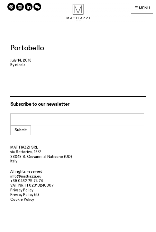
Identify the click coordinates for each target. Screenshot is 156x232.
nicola (20, 65)
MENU (144, 8)
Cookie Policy (22, 200)
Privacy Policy (21, 190)
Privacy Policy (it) (24, 195)
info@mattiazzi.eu (25, 177)
